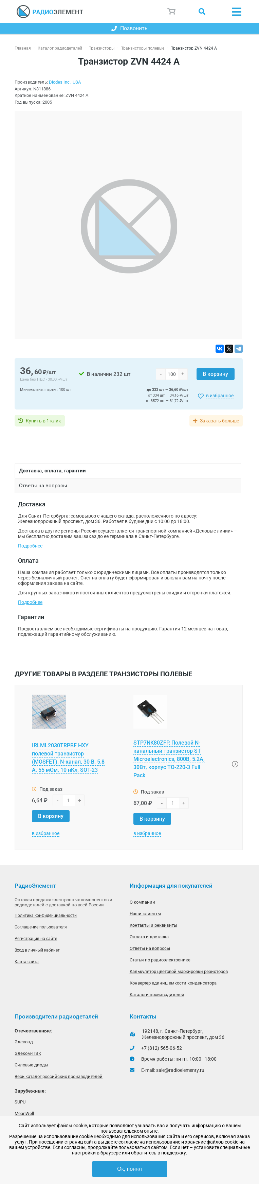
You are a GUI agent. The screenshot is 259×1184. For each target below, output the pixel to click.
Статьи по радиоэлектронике (160, 959)
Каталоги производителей (157, 994)
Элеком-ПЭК (28, 1053)
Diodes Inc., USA (65, 82)
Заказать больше (219, 420)
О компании (142, 902)
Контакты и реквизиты (153, 925)
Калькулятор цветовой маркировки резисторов (179, 971)
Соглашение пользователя (41, 927)
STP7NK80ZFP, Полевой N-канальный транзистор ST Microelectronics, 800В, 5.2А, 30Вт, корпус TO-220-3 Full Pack (169, 759)
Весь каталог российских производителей (59, 1076)
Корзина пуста (172, 11)
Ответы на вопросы (150, 948)
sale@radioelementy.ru (180, 1070)
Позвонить (129, 28)
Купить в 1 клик (43, 420)
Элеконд (24, 1041)
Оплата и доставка (149, 936)
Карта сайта (27, 961)
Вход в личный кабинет (37, 950)
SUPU (20, 1101)
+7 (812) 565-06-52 (161, 1048)
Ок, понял (129, 1169)
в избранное (220, 395)
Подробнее (30, 546)
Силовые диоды (31, 1064)
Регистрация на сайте (36, 938)
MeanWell (24, 1113)
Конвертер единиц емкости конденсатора (173, 983)
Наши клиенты (145, 913)
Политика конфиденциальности (46, 915)
